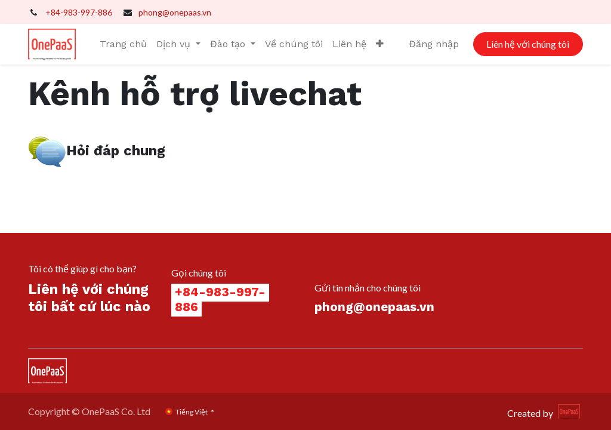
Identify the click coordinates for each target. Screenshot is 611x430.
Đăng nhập (434, 44)
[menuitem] (123, 44)
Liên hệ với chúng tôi (527, 44)
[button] (379, 44)
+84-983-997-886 (78, 12)
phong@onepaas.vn (174, 12)
